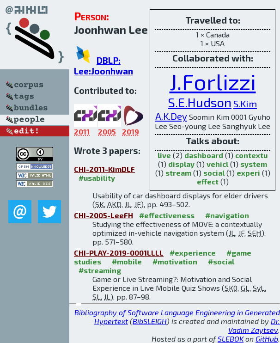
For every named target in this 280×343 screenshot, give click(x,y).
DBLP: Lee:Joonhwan (103, 65)
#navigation (227, 215)
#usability (97, 177)
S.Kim (245, 103)
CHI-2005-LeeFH (103, 215)
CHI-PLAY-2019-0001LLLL (119, 252)
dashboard (203, 155)
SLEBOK (230, 338)
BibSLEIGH (150, 321)
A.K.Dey (171, 116)
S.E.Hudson (199, 102)
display (181, 163)
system (253, 163)
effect (208, 181)
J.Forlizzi (213, 81)
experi (248, 172)
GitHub (267, 338)
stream (178, 172)
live (164, 155)
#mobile (127, 261)
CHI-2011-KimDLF (104, 169)
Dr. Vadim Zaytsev (254, 325)
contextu (251, 155)
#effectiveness (167, 215)
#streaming (100, 270)
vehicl (217, 163)
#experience (193, 252)
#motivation (174, 261)
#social (221, 261)
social (214, 172)
